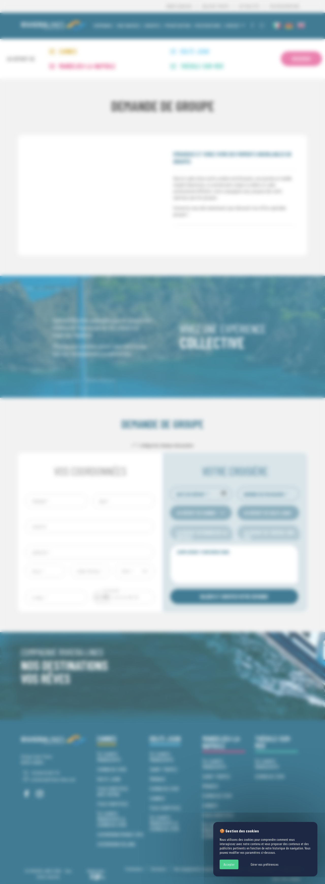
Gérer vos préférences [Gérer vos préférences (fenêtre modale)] (265, 864)
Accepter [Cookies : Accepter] (229, 864)
